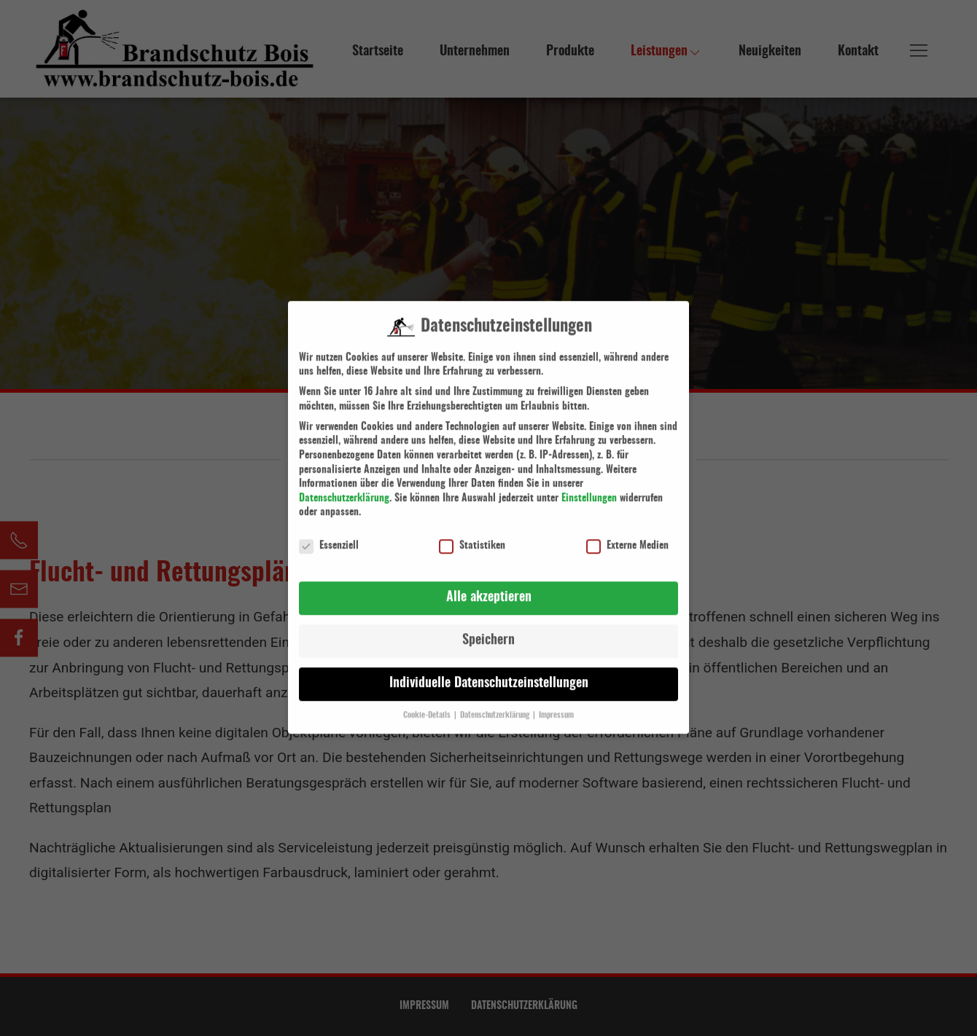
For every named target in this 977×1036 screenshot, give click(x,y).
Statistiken (472, 527)
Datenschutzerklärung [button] (496, 696)
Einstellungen (589, 479)
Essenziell (329, 527)
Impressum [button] (556, 696)
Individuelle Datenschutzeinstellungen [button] (488, 664)
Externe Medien (627, 527)
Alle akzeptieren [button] (489, 578)
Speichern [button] (488, 621)
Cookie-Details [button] (428, 696)
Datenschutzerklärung (344, 479)
